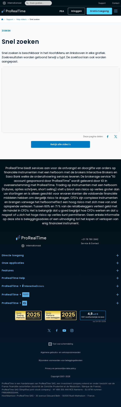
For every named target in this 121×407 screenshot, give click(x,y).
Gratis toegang (99, 11)
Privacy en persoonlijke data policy (60, 368)
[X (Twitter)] (115, 136)
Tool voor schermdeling (60, 344)
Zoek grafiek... (35, 3)
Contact (115, 3)
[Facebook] (108, 136)
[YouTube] (64, 330)
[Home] (31, 237)
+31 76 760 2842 (89, 239)
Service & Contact (90, 243)
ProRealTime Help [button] (60, 278)
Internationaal (12, 3)
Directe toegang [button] (60, 255)
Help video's (21, 19)
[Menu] (115, 11)
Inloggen (76, 11)
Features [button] (60, 270)
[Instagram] (72, 330)
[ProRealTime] (14, 11)
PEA (62, 11)
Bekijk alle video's (60, 144)
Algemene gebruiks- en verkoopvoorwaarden (61, 352)
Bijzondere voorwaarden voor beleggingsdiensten (60, 360)
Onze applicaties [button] (60, 263)
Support (102, 3)
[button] (60, 286)
